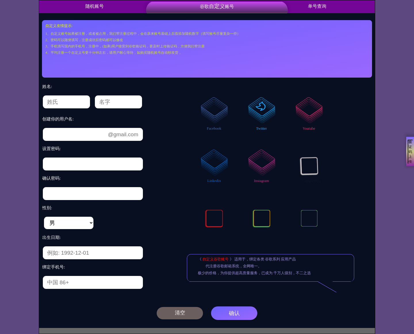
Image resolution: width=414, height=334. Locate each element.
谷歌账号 (217, 6)
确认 (234, 313)
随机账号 (94, 6)
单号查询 (317, 6)
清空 (180, 313)
